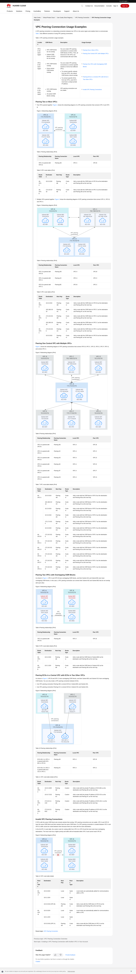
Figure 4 (45, 578)
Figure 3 (38, 346)
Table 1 (38, 33)
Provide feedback (70, 955)
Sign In (115, 6)
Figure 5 (45, 678)
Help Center (37, 17)
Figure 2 (57, 199)
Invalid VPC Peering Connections (92, 89)
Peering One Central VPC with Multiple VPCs (96, 53)
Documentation (99, 6)
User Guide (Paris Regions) (65, 17)
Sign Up (125, 6)
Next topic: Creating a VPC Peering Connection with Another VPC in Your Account (61, 941)
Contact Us (89, 6)
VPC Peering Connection (82, 17)
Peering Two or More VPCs (90, 50)
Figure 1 (55, 105)
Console (109, 6)
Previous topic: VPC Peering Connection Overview (50, 939)
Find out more (71, 971)
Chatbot (38, 961)
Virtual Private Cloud (49, 17)
